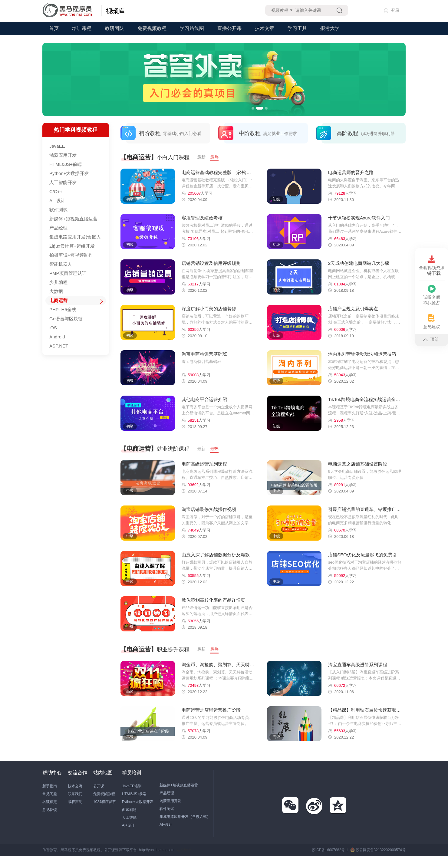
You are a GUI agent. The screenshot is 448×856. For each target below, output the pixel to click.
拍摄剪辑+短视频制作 (71, 255)
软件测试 (58, 209)
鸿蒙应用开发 (63, 155)
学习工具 (297, 28)
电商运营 (58, 300)
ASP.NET (58, 345)
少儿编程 (58, 282)
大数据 (56, 291)
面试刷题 (129, 810)
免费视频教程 (151, 28)
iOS (53, 327)
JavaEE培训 (132, 786)
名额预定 (49, 802)
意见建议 (431, 321)
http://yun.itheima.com (156, 850)
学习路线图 (192, 28)
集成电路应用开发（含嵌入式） (185, 817)
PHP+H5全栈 (62, 309)
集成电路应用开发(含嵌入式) (75, 238)
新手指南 (49, 786)
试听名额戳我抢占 (431, 295)
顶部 (430, 339)
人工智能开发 (63, 182)
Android (57, 336)
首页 (54, 28)
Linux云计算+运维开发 (72, 246)
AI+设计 (57, 200)
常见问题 (49, 794)
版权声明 (75, 802)
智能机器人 (60, 264)
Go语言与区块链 (66, 318)
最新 (201, 157)
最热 (214, 157)
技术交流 (75, 786)
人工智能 (129, 817)
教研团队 (114, 28)
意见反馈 (49, 810)
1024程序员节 (104, 802)
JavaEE (57, 146)
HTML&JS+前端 (65, 164)
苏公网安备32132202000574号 (378, 850)
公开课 (98, 786)
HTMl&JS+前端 (134, 794)
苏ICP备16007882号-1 (330, 850)
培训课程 (81, 28)
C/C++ (55, 191)
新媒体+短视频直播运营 (73, 218)
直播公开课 (229, 28)
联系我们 (75, 794)
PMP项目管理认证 (68, 273)
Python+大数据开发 (69, 173)
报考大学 (330, 28)
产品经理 (58, 227)
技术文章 (264, 28)
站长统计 (183, 850)
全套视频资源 (432, 265)
